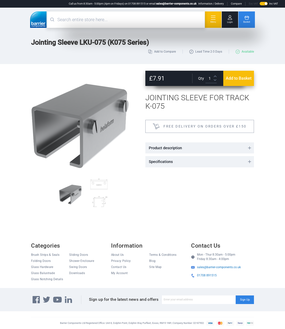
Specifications (161, 161)
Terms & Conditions (163, 255)
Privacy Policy (121, 261)
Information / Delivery (211, 3)
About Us (117, 255)
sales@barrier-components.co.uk (176, 3)
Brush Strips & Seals (45, 255)
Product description (165, 148)
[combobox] (130, 19)
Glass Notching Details (47, 279)
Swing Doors (78, 267)
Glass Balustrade (43, 273)
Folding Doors (41, 261)
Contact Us (118, 267)
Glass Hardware (42, 267)
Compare (236, 3)
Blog (152, 261)
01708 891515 (207, 275)
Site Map (155, 267)
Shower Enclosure (81, 261)
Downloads (77, 273)
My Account (119, 273)
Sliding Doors (78, 255)
